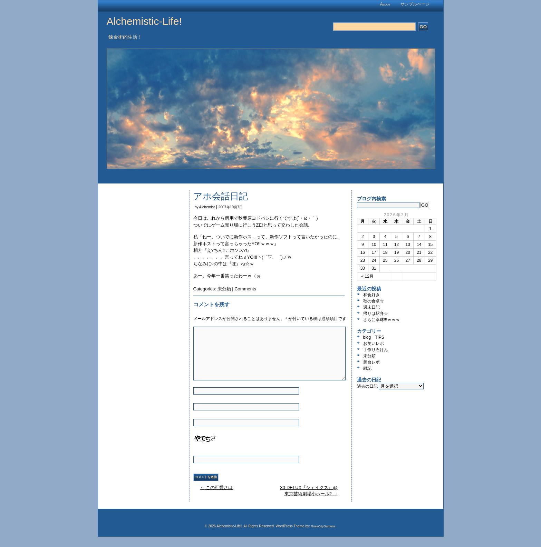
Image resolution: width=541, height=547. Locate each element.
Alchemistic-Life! (144, 21)
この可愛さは (216, 487)
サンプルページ (414, 4)
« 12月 (367, 276)
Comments (245, 288)
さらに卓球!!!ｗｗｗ (381, 319)
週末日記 (371, 307)
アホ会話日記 (220, 196)
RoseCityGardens (323, 526)
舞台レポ (371, 362)
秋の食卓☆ (373, 301)
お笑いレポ (373, 343)
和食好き (371, 294)
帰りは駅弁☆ (375, 313)
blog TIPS (373, 337)
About (385, 4)
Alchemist (207, 207)
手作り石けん (375, 349)
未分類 (224, 288)
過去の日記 (367, 386)
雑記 (367, 368)
